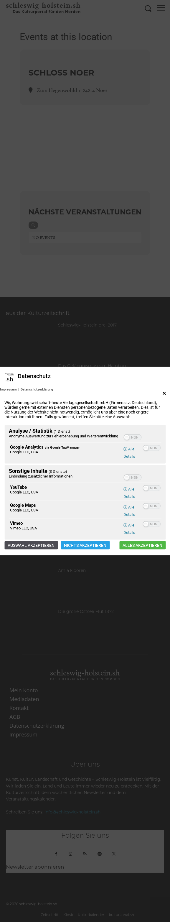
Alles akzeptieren (142, 545)
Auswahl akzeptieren (31, 545)
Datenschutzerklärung (37, 389)
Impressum (8, 389)
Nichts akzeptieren (85, 545)
